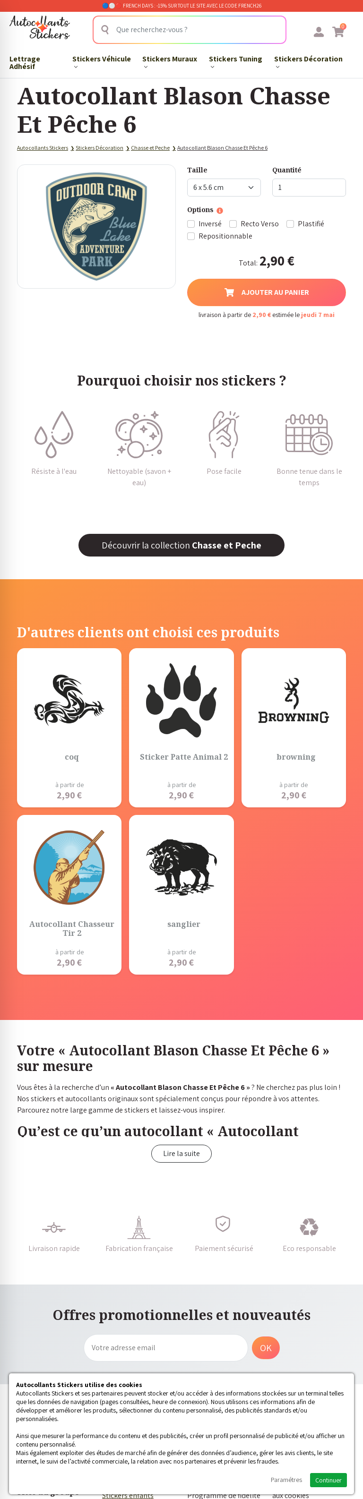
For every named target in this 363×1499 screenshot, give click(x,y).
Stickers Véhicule (101, 61)
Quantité (287, 169)
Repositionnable (225, 236)
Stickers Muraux (169, 61)
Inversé (210, 224)
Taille (197, 169)
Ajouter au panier (267, 292)
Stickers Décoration (308, 61)
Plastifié (311, 224)
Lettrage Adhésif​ (24, 62)
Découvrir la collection (181, 545)
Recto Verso (260, 224)
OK (266, 1348)
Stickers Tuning (235, 61)
